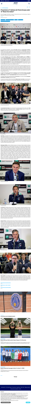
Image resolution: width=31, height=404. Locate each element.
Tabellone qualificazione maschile (6, 282)
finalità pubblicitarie (19, 396)
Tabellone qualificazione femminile (6, 287)
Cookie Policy (18, 387)
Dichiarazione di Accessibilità (14, 388)
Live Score (7, 0)
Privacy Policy (14, 387)
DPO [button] (21, 387)
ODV (23, 387)
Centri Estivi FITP (3, 387)
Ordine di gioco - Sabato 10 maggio (5, 285)
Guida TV (3, 0)
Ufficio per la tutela (27, 387)
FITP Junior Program (9, 387)
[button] (30, 392)
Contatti (20, 388)
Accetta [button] (28, 402)
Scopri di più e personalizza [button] (5, 402)
